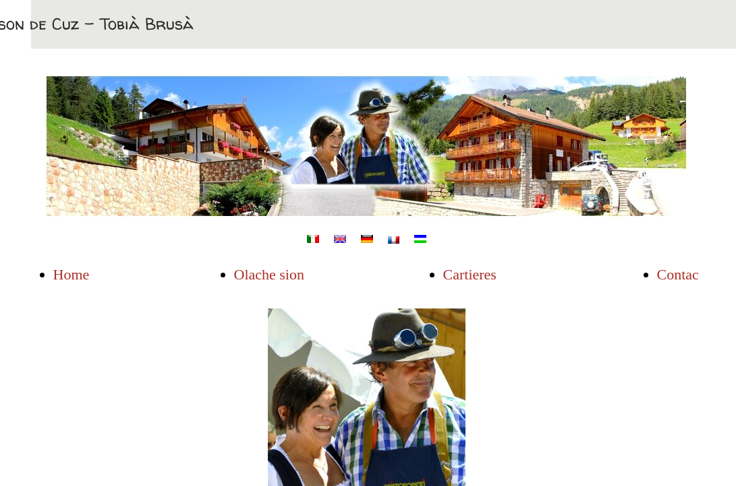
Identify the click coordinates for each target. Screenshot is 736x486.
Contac (678, 274)
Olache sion (269, 274)
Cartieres (470, 274)
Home (71, 274)
